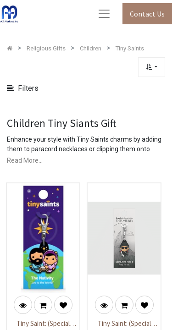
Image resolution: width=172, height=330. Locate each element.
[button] (151, 67)
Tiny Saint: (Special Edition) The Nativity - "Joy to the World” (42, 324)
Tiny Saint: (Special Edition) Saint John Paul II (124, 324)
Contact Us (147, 13)
